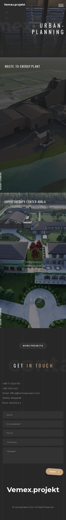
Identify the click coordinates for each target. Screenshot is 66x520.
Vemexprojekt (14, 4)
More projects (33, 346)
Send (55, 471)
